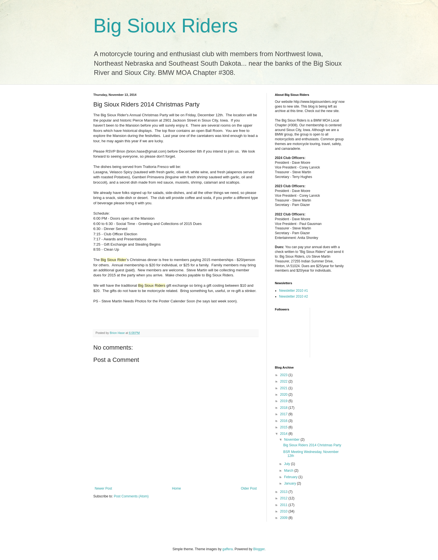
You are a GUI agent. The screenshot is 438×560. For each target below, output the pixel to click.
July (287, 464)
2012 (284, 498)
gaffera (227, 549)
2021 (284, 388)
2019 (284, 401)
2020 (284, 395)
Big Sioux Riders (165, 26)
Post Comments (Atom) (131, 496)
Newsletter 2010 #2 (293, 296)
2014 (284, 434)
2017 (284, 414)
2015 (284, 427)
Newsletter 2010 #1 (293, 291)
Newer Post (103, 488)
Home (176, 488)
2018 (284, 408)
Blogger (259, 549)
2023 (284, 375)
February (291, 477)
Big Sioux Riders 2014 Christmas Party (312, 445)
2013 (284, 492)
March (289, 471)
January (290, 483)
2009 (284, 518)
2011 (284, 505)
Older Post (249, 488)
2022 (284, 381)
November (292, 440)
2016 (284, 421)
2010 (284, 511)
